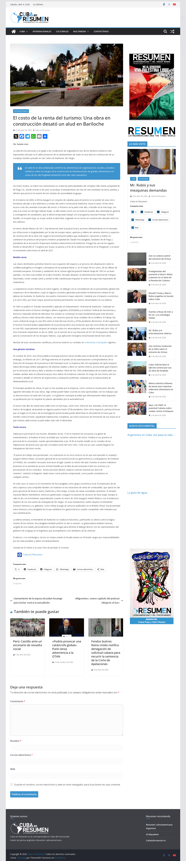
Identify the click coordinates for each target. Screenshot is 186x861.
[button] (26, 31)
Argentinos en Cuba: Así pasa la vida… (150, 435)
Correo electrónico (21, 755)
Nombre (15, 740)
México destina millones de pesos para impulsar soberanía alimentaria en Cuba (161, 388)
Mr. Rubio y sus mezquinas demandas (148, 188)
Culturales (62, 31)
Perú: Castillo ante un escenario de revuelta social (27, 645)
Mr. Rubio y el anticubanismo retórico (160, 332)
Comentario (17, 701)
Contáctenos (101, 31)
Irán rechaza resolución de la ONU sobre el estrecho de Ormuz (160, 349)
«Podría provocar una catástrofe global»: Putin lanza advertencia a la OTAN (66, 648)
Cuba (22, 31)
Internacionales (42, 31)
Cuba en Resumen (42, 130)
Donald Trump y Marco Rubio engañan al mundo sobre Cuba (161, 296)
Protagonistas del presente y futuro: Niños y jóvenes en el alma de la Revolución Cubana (160, 276)
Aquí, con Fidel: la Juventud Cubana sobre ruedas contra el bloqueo (161, 408)
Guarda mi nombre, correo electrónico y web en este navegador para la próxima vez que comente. (67, 784)
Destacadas (143, 179)
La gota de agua (137, 492)
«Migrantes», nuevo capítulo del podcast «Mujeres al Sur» (99, 600)
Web (12, 769)
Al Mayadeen (152, 834)
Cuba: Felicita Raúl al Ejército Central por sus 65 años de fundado (160, 367)
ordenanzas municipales (96, 342)
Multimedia (79, 31)
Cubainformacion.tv (156, 840)
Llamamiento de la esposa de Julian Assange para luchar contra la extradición (36, 600)
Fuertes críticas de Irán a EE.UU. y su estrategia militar (161, 314)
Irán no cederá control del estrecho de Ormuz (160, 257)
